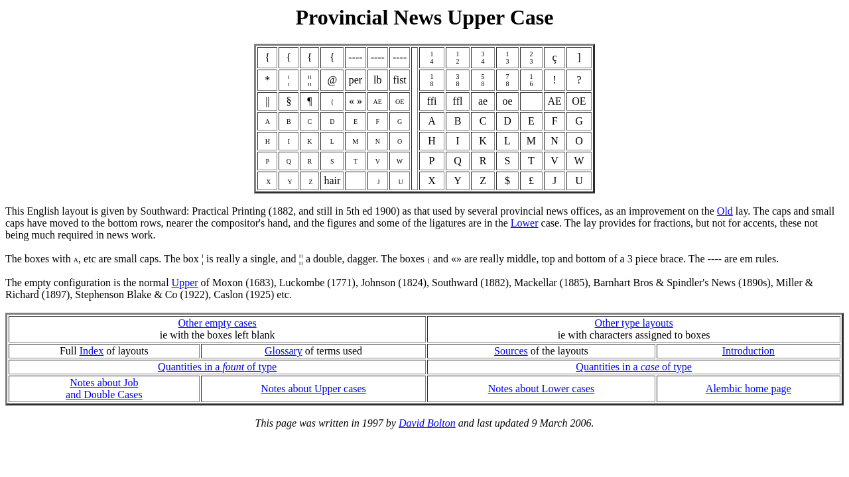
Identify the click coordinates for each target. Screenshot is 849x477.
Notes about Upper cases (313, 388)
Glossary (283, 350)
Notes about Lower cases (541, 388)
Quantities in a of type (217, 366)
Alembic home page (748, 388)
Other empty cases (217, 323)
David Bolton (427, 423)
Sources (511, 350)
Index (91, 350)
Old (725, 211)
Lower (525, 223)
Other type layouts (634, 323)
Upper (185, 282)
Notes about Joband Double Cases (104, 388)
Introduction (748, 350)
